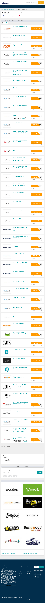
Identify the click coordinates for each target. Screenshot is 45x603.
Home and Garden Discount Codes (8, 553)
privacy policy (39, 571)
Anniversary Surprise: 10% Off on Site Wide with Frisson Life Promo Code (20, 229)
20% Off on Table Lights (18, 218)
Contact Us (29, 577)
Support (28, 566)
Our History (21, 566)
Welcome (3, 599)
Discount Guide (28, 574)
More (23, 118)
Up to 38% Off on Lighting (18, 271)
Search (40, 2)
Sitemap (7, 599)
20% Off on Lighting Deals (18, 192)
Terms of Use (21, 599)
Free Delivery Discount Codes (7, 551)
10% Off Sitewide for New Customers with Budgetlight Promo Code (20, 334)
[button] (5, 16)
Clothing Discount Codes (28, 551)
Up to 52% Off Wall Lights (18, 201)
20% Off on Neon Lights (18, 210)
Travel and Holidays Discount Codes (30, 553)
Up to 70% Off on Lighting (18, 323)
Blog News (20, 573)
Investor (20, 571)
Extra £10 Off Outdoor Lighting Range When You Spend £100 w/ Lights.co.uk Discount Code (19, 430)
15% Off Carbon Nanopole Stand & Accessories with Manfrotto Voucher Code (20, 404)
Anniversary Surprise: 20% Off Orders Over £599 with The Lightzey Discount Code (19, 159)
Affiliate (20, 575)
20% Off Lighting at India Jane (19, 410)
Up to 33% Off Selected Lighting (20, 349)
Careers (20, 568)
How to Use (29, 571)
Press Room (29, 568)
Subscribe (40, 472)
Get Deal (36, 28)
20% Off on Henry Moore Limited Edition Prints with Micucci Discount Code (20, 54)
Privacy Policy (27, 599)
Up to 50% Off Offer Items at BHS (20, 393)
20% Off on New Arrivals (18, 341)
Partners (12, 599)
